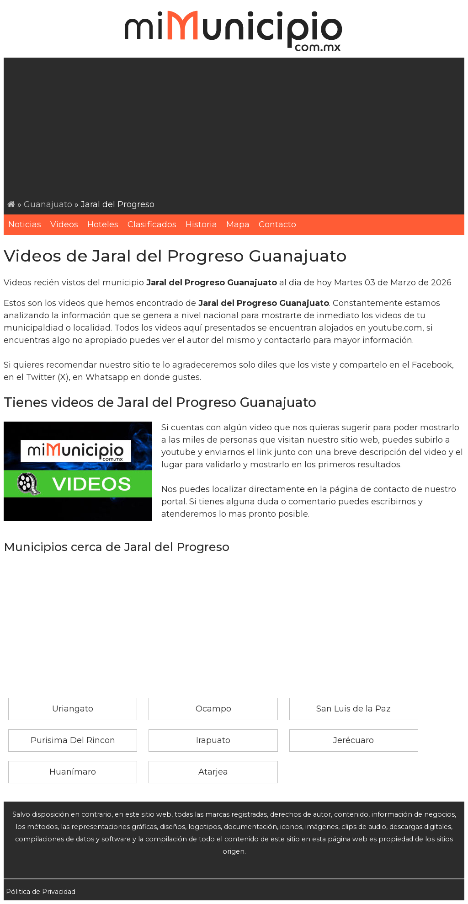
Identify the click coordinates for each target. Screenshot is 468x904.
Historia (201, 224)
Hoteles (102, 224)
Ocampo (213, 709)
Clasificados (152, 224)
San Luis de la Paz (353, 709)
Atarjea (213, 772)
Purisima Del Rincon (73, 740)
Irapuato (213, 740)
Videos (64, 224)
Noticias (24, 224)
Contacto (277, 224)
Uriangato (72, 709)
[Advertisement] (235, 130)
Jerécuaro (353, 740)
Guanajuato (48, 204)
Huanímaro (72, 772)
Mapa (238, 224)
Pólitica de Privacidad (40, 892)
